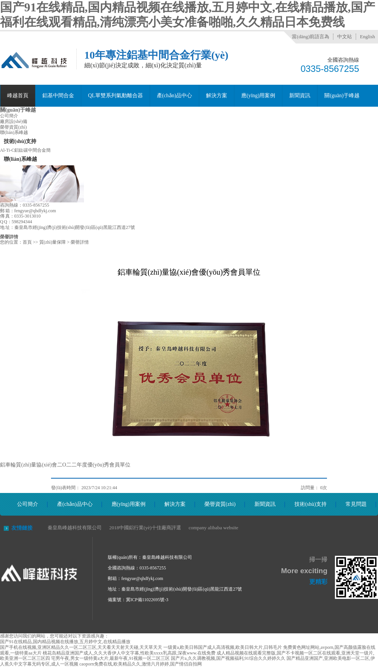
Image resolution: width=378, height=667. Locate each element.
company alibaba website (213, 527)
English (367, 36)
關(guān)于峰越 (341, 95)
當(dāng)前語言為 (310, 36)
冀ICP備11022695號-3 (147, 599)
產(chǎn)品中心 (174, 95)
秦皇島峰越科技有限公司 (75, 527)
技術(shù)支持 (310, 504)
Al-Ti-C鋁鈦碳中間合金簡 (25, 150)
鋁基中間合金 (58, 95)
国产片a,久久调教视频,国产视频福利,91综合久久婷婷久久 (228, 658)
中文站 (344, 36)
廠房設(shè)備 (13, 121)
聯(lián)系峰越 (14, 132)
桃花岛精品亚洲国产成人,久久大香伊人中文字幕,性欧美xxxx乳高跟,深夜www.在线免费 (129, 653)
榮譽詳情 (9, 236)
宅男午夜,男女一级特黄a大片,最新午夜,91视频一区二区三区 (110, 658)
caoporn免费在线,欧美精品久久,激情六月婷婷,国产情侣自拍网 (140, 664)
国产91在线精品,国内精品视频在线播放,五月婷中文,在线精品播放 (65, 641)
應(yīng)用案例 (258, 95)
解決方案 (216, 95)
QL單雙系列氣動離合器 (115, 95)
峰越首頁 (17, 95)
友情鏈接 (22, 528)
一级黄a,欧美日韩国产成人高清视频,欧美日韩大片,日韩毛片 (222, 647)
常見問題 (356, 504)
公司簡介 (9, 115)
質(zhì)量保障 (52, 242)
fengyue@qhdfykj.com (142, 578)
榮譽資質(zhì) (13, 127)
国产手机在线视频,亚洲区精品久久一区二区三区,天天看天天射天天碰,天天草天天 (81, 647)
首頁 (27, 242)
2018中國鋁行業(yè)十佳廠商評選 (145, 527)
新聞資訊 (299, 95)
